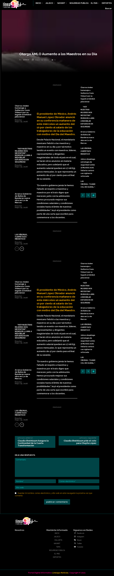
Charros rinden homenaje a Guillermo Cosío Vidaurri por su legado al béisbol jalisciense (23, 111)
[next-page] (22, 249)
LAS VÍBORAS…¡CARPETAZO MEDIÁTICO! (21, 237)
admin (26, 60)
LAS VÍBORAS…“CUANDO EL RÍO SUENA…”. (88, 184)
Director (18, 120)
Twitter (79, 543)
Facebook (80, 533)
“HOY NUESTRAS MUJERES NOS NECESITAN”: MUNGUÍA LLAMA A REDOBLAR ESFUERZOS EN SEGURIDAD (23, 155)
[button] (108, 8)
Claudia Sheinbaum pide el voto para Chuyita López (80, 442)
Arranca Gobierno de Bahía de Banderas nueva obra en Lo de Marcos (23, 198)
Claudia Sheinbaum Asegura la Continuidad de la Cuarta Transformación (33, 443)
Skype (79, 540)
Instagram (80, 536)
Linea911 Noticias (60, 573)
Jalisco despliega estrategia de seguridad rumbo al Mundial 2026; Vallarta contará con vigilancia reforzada (88, 167)
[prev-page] (17, 249)
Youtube (80, 547)
